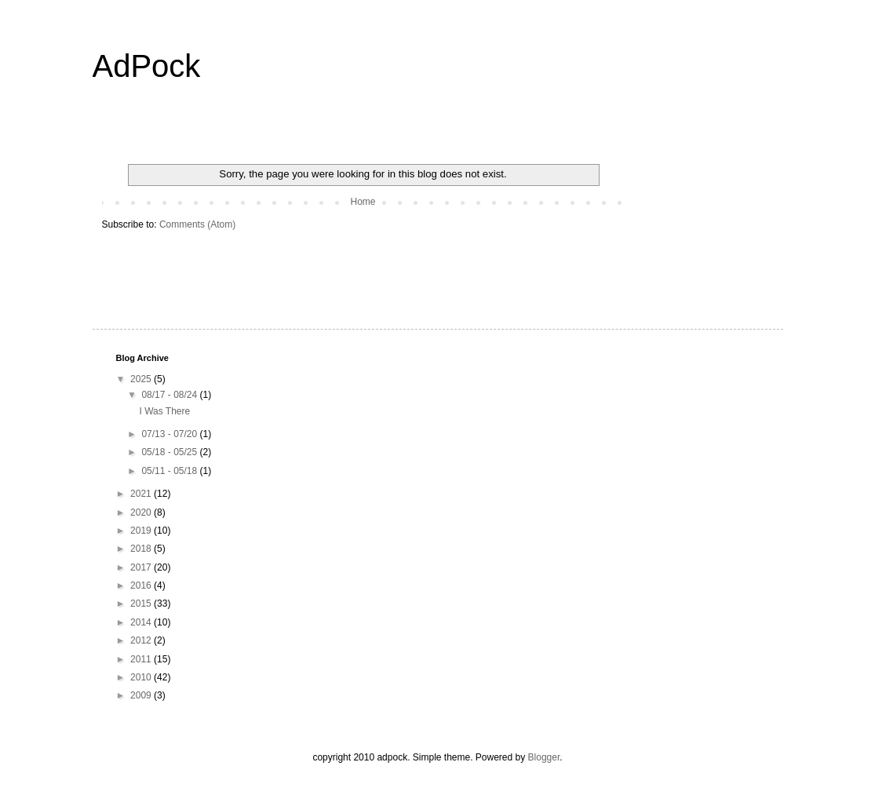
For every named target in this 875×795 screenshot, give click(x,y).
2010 (142, 677)
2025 (142, 379)
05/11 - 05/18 (170, 470)
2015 (142, 603)
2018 (142, 548)
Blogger (544, 757)
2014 (142, 622)
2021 (142, 493)
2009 (142, 695)
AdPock (147, 66)
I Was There (164, 411)
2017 (142, 567)
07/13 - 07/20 (170, 433)
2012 (142, 640)
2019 (142, 530)
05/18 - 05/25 (170, 452)
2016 (142, 585)
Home (362, 201)
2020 (142, 512)
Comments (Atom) (197, 224)
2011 (142, 659)
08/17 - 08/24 (170, 394)
